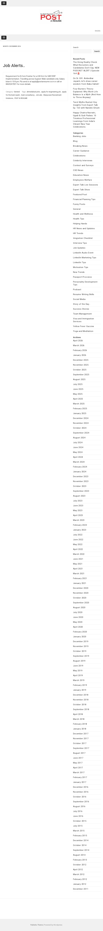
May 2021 (77, 564)
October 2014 (79, 845)
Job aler (39, 95)
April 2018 (78, 714)
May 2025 (77, 394)
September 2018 (81, 709)
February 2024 (80, 467)
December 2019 (80, 641)
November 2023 (80, 481)
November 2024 (80, 423)
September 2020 (81, 602)
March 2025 (78, 403)
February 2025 (80, 408)
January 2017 (79, 782)
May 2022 (77, 544)
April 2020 (78, 627)
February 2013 (80, 860)
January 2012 (79, 884)
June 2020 (78, 617)
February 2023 (80, 525)
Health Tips (78, 219)
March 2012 (78, 874)
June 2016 (78, 816)
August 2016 (79, 806)
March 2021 (78, 573)
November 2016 (80, 792)
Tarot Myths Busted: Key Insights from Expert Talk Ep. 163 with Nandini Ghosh (86, 105)
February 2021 (80, 578)
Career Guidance (81, 151)
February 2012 (80, 879)
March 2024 (78, 462)
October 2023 (79, 486)
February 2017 (80, 777)
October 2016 (79, 797)
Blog (75, 141)
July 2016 (77, 811)
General (17, 92)
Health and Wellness (83, 214)
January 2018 (79, 729)
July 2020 (77, 612)
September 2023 (81, 491)
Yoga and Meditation (83, 331)
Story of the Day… (81, 304)
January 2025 (79, 413)
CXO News (78, 170)
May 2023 (77, 510)
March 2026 (78, 345)
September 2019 (81, 656)
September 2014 (81, 850)
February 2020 (80, 632)
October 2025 (79, 370)
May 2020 (77, 622)
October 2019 (79, 651)
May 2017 (77, 763)
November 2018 (80, 699)
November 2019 (80, 646)
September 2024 (81, 433)
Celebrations (79, 155)
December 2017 (80, 733)
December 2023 (80, 476)
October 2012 (79, 864)
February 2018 (80, 724)
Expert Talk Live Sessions (85, 185)
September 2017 (81, 748)
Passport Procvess (82, 277)
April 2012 (78, 869)
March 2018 (78, 719)
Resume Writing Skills (83, 294)
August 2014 (79, 855)
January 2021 (79, 583)
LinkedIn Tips (79, 262)
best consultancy (27, 95)
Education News (81, 175)
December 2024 (80, 418)
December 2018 (80, 695)
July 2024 (77, 442)
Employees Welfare (82, 180)
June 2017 (78, 758)
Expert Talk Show (81, 189)
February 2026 (80, 350)
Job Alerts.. (14, 65)
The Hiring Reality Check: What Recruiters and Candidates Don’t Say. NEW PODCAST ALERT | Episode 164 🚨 (86, 68)
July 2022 (77, 535)
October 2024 (79, 428)
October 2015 (79, 821)
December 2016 (80, 787)
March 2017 (78, 772)
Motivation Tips (80, 267)
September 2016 (81, 801)
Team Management (82, 314)
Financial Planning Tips (84, 199)
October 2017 (79, 743)
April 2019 (78, 675)
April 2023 (78, 515)
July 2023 (77, 501)
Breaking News (80, 146)
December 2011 (80, 889)
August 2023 (79, 496)
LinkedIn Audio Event (83, 253)
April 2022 (78, 549)
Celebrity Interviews (82, 160)
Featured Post (80, 194)
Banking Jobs (79, 136)
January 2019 (79, 690)
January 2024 (79, 471)
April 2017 (78, 767)
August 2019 (79, 661)
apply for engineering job (51, 92)
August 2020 (79, 607)
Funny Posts (79, 204)
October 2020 (79, 598)
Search (75, 47)
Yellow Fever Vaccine (83, 326)
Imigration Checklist (83, 238)
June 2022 (78, 539)
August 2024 (79, 437)
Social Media (79, 299)
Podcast (77, 289)
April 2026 (78, 340)
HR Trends (78, 233)
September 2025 (81, 374)
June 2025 (78, 389)
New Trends (79, 272)
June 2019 (78, 666)
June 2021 (78, 559)
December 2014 (80, 840)
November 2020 (80, 593)
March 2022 (78, 554)
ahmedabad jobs (33, 92)
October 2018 (79, 704)
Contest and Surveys (83, 165)
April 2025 (78, 399)
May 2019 (77, 670)
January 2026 (79, 355)
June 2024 (78, 447)
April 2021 (78, 568)
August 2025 (79, 379)
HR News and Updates (84, 228)
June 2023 (78, 505)
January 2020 (79, 636)
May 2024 (77, 452)
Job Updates (79, 248)
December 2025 (80, 360)
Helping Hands (80, 223)
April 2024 (78, 457)
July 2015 (77, 826)
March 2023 (78, 520)
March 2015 (78, 831)
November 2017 (80, 738)
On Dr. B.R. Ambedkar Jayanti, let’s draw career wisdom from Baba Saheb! (86, 81)
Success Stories (81, 309)
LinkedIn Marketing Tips (84, 257)
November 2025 (80, 365)
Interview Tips (80, 243)
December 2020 (80, 588)
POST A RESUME (20, 98)
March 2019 (78, 680)
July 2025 (77, 384)
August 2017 (79, 753)
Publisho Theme (36, 925)
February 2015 (80, 835)
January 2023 (79, 530)
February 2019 (80, 685)
